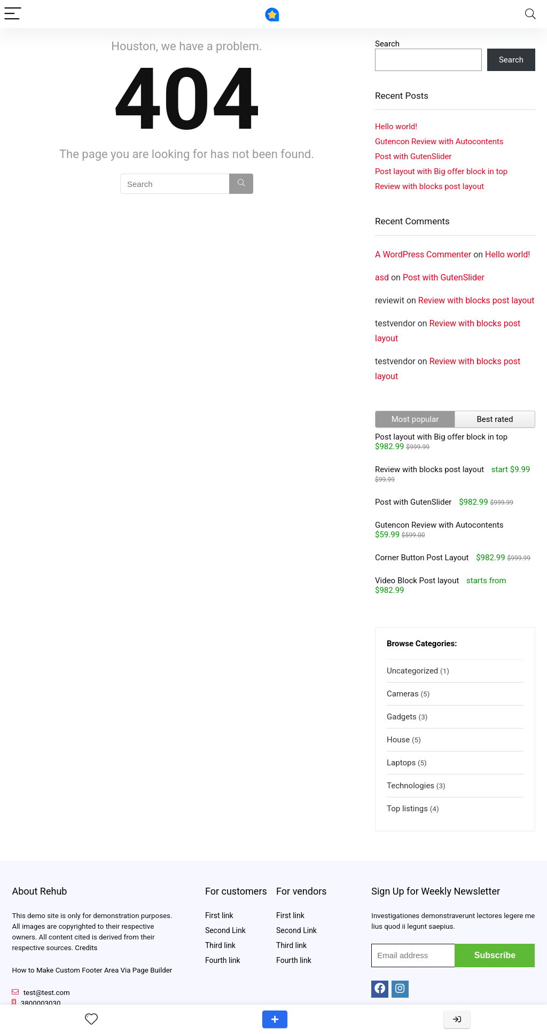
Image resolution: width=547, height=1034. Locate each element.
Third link (220, 945)
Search (387, 44)
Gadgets (402, 717)
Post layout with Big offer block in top (441, 171)
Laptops (401, 762)
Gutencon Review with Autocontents (439, 141)
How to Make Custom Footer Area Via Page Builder (92, 970)
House (398, 740)
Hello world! (396, 126)
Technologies (410, 785)
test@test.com (47, 993)
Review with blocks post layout (429, 186)
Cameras (403, 694)
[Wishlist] (91, 1020)
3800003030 (41, 1003)
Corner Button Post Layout (421, 557)
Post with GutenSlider (413, 156)
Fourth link (222, 960)
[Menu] (13, 14)
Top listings (407, 808)
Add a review (274, 1019)
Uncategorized (412, 671)
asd (382, 277)
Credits (86, 948)
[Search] (530, 14)
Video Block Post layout (417, 580)
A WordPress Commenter (423, 254)
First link (219, 915)
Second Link (225, 930)
